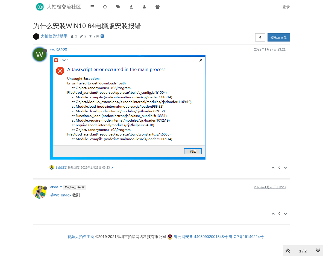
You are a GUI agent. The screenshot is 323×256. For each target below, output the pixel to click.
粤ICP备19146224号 (246, 236)
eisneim (56, 187)
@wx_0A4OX (75, 187)
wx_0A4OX (58, 49)
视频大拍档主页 (80, 236)
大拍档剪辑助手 (54, 36)
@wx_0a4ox (60, 195)
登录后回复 (279, 37)
